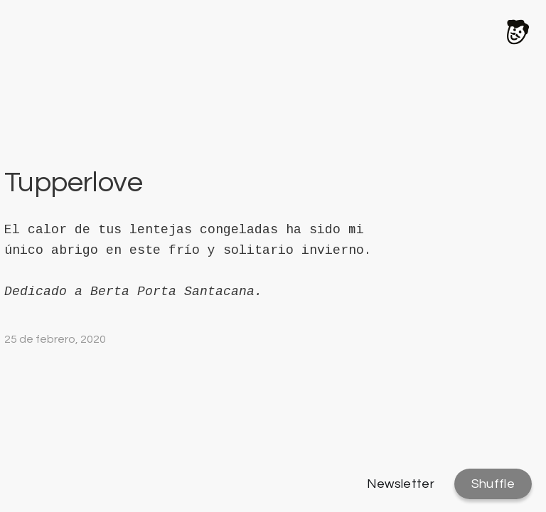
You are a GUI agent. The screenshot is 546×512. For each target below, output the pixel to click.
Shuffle (493, 484)
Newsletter (401, 484)
